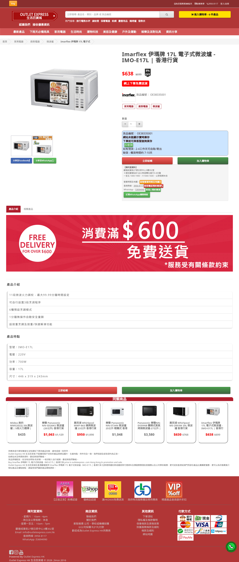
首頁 (4, 41)
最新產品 (19, 32)
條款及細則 (148, 530)
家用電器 (60, 32)
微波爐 (50, 41)
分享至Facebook (21, 160)
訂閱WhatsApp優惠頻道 (137, 194)
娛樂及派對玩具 (151, 32)
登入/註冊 (224, 3)
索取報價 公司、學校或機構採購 (91, 523)
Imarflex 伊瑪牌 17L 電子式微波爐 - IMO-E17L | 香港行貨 (212, 427)
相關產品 (28, 209)
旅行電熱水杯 (83, 21)
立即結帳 (147, 160)
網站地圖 (148, 534)
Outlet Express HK (34, 556)
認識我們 (24, 25)
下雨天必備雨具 (39, 32)
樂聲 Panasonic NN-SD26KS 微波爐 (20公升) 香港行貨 (53, 425)
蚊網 (114, 21)
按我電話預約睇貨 (153, 185)
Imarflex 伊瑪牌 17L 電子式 (75, 41)
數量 (124, 118)
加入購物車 (203, 160)
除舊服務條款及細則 (148, 527)
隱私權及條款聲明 (148, 520)
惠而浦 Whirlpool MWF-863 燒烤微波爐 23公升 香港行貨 (85, 425)
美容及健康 (110, 32)
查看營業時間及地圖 (150, 181)
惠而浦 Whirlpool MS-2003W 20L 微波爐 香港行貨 (181, 425)
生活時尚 (76, 32)
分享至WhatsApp (45, 160)
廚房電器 (35, 41)
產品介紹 (13, 209)
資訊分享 (171, 32)
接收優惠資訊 (41, 25)
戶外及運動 (129, 32)
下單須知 (148, 516)
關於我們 (91, 520)
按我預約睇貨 (153, 189)
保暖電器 (105, 21)
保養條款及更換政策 (148, 523)
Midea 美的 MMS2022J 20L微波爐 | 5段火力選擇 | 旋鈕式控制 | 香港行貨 (21, 428)
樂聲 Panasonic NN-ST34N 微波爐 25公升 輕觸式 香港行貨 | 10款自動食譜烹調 (117, 428)
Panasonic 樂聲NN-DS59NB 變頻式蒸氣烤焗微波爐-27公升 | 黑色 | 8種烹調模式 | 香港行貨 (149, 428)
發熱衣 (141, 21)
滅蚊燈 (95, 21)
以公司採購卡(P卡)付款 (91, 527)
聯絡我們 (91, 516)
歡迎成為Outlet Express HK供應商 (91, 530)
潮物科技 (92, 32)
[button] (128, 106)
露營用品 (123, 21)
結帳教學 (199, 3)
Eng (13, 3)
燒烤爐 (132, 21)
